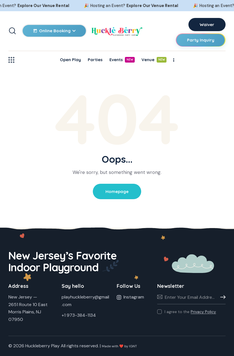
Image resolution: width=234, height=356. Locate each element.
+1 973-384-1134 (79, 315)
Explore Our (53, 5)
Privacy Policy (203, 312)
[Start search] (12, 31)
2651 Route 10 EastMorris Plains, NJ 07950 (28, 312)
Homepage (117, 191)
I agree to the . (191, 311)
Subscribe (221, 297)
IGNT (133, 346)
